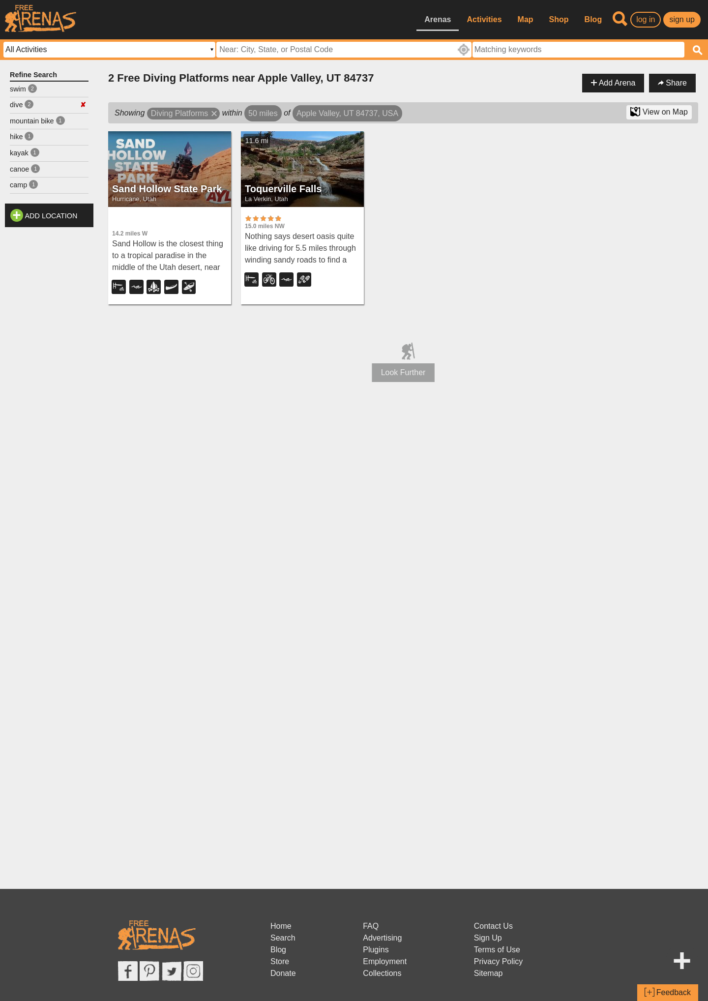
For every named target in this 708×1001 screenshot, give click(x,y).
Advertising (382, 938)
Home (281, 926)
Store (279, 961)
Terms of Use (497, 949)
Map (525, 19)
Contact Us (493, 926)
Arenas (437, 19)
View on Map (659, 112)
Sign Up (488, 938)
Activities (484, 19)
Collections (382, 973)
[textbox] (578, 50)
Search (282, 938)
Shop (559, 19)
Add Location (51, 216)
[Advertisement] (49, 379)
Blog (593, 19)
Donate (283, 973)
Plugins (375, 949)
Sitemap (488, 973)
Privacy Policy (498, 961)
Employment (385, 961)
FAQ (371, 926)
